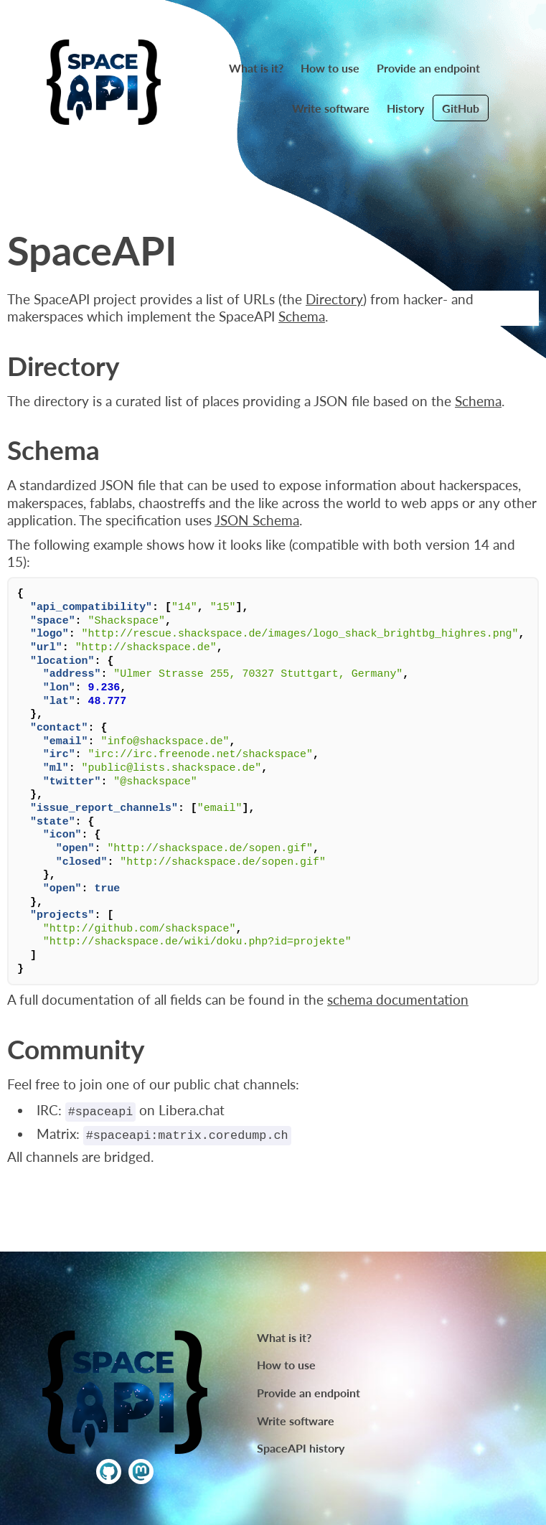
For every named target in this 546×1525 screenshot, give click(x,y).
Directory (334, 299)
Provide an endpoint (428, 68)
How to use (330, 68)
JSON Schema (257, 520)
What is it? (256, 68)
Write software (331, 108)
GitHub (460, 108)
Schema (301, 316)
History (405, 108)
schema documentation (398, 1000)
